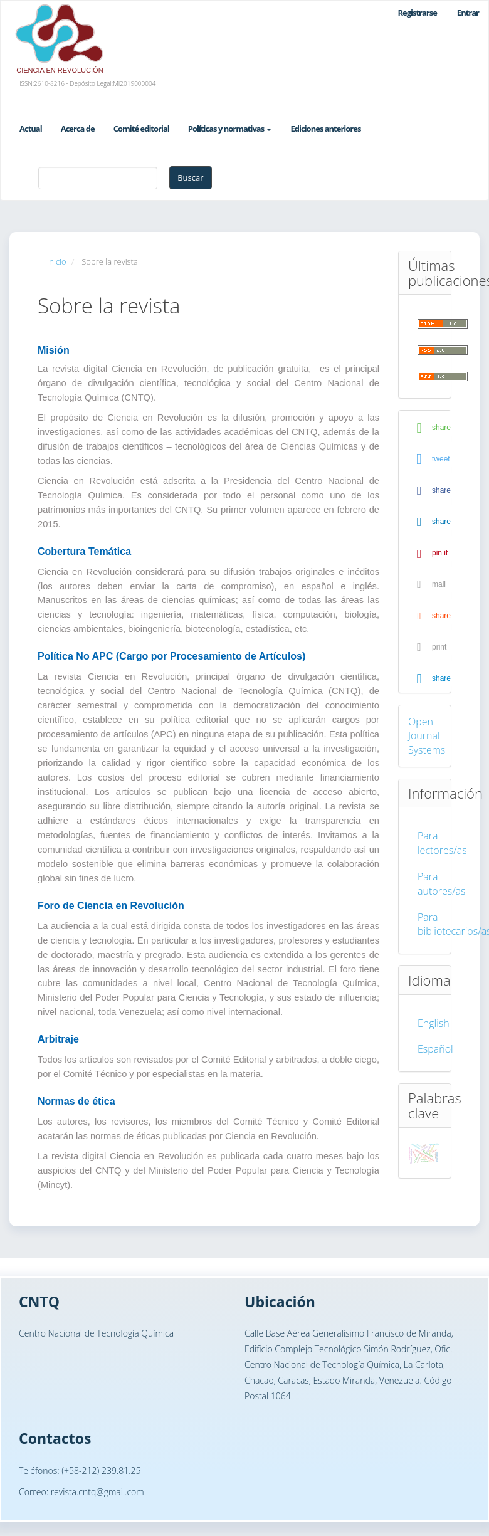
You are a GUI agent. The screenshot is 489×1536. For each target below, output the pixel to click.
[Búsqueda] (97, 178)
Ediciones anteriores (325, 128)
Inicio (56, 261)
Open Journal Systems (426, 736)
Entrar (468, 12)
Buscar (190, 177)
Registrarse (416, 12)
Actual (30, 128)
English (434, 1023)
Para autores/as (442, 884)
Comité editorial (141, 128)
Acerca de (78, 128)
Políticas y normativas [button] (230, 128)
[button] (429, 428)
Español (435, 1049)
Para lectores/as (442, 843)
